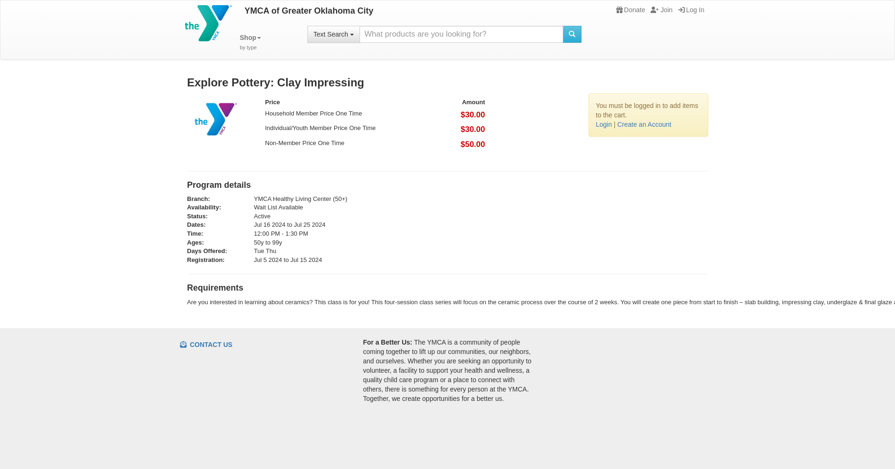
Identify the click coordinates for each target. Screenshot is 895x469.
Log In (691, 10)
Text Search (334, 34)
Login (604, 124)
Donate (630, 10)
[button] (250, 42)
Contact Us (206, 344)
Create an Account (644, 124)
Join (661, 10)
